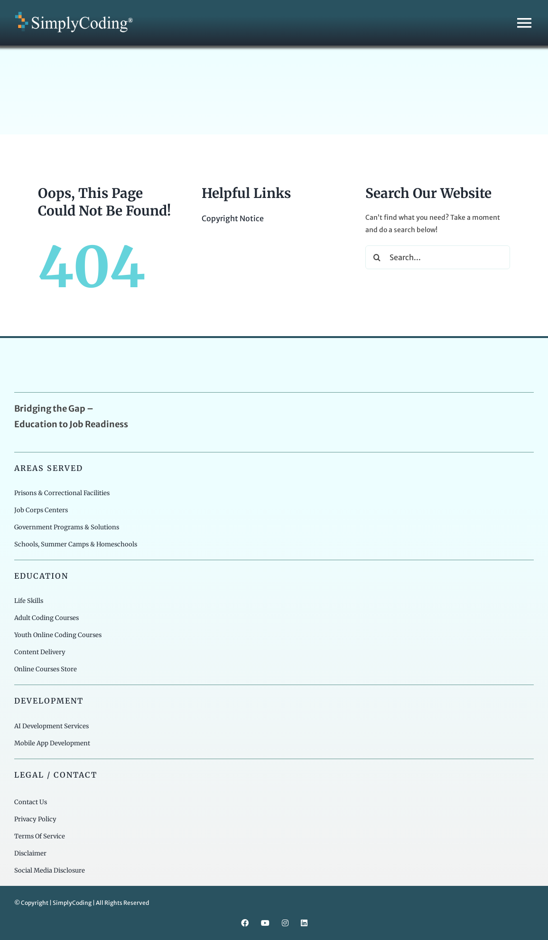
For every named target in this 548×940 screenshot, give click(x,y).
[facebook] (245, 923)
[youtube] (265, 923)
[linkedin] (304, 923)
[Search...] (437, 257)
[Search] (377, 257)
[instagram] (285, 923)
